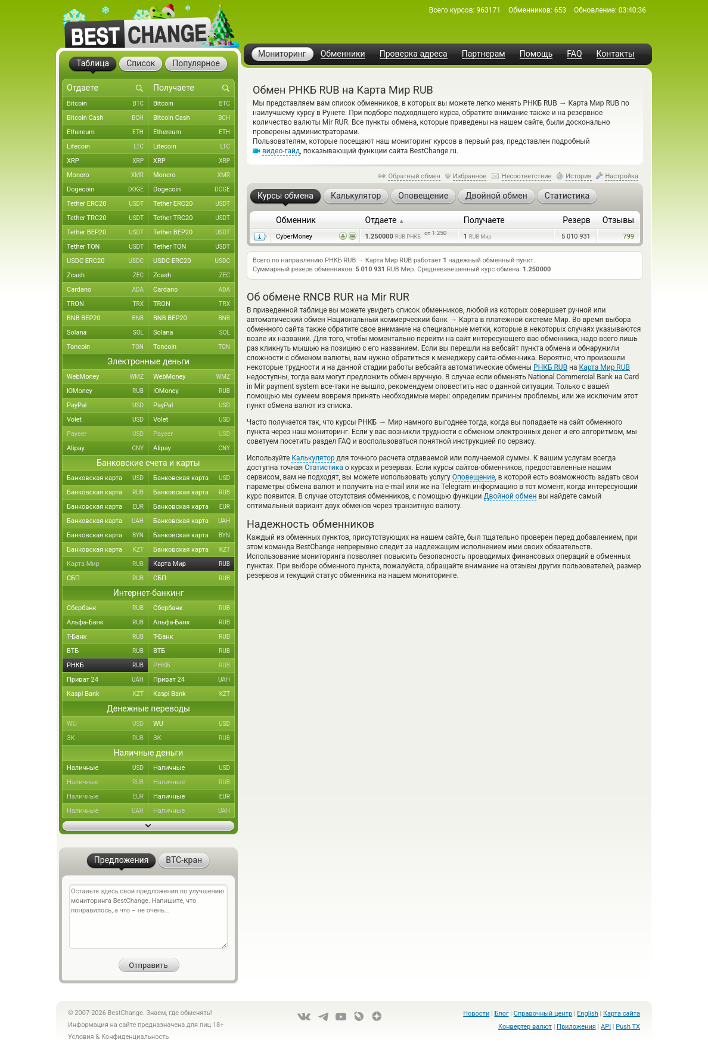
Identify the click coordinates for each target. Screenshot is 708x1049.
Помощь (536, 53)
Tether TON (107, 247)
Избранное (469, 176)
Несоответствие (527, 176)
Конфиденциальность (135, 1037)
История (579, 176)
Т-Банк (107, 637)
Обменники (343, 53)
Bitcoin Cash (107, 118)
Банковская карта (107, 478)
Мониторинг (282, 53)
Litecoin (107, 147)
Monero (107, 175)
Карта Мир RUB (604, 367)
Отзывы (618, 220)
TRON (107, 304)
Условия (81, 1037)
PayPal (107, 405)
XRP (107, 161)
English (587, 1013)
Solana (107, 333)
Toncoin (107, 347)
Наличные (107, 768)
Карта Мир (107, 564)
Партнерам (483, 53)
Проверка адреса (414, 53)
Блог (501, 1013)
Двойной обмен (510, 496)
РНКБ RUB (550, 367)
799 (628, 236)
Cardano (107, 290)
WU (107, 724)
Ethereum (107, 132)
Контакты (616, 53)
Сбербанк (107, 608)
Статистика (324, 467)
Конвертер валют (525, 1027)
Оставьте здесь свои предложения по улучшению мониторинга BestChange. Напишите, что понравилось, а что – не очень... (148, 916)
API (606, 1027)
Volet (107, 420)
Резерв (577, 220)
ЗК (107, 738)
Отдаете (385, 220)
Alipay (107, 448)
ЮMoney (107, 391)
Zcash (107, 275)
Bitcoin (107, 104)
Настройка (621, 176)
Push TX (628, 1027)
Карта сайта (621, 1013)
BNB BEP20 (107, 318)
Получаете (484, 220)
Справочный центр (543, 1013)
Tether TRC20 (107, 218)
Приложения (576, 1027)
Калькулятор (312, 458)
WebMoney (107, 377)
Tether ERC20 (107, 204)
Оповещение (473, 477)
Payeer (107, 434)
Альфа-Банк (107, 622)
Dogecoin (107, 189)
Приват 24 (107, 680)
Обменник (296, 220)
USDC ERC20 (107, 261)
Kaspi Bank (107, 694)
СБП (107, 578)
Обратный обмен (414, 176)
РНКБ (107, 665)
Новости (476, 1013)
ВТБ (107, 651)
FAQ (574, 53)
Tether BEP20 (107, 232)
